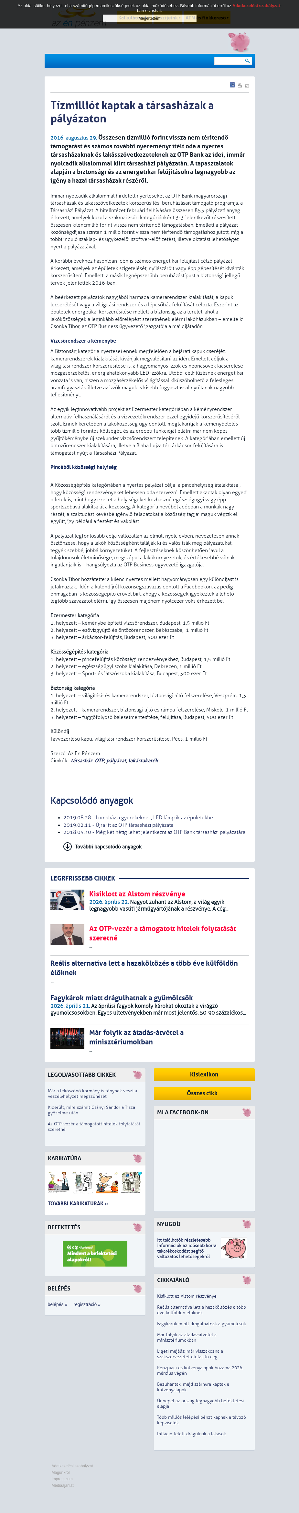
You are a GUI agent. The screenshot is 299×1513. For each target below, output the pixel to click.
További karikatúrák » (78, 1203)
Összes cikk (202, 1093)
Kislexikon (204, 1074)
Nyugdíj (168, 1224)
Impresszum (62, 1479)
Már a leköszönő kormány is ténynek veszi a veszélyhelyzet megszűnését (92, 1093)
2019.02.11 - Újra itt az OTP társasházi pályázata (118, 825)
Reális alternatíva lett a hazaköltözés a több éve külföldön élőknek (201, 1309)
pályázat (116, 760)
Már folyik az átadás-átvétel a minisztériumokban (187, 1337)
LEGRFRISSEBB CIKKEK (82, 878)
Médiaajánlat (63, 1485)
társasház (81, 760)
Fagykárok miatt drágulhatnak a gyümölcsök (201, 1323)
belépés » (58, 1304)
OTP (99, 760)
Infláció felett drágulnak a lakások (191, 1434)
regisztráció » (87, 1304)
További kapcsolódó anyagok (108, 847)
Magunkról (61, 1472)
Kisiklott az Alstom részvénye (187, 1296)
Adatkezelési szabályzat (72, 1466)
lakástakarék (143, 760)
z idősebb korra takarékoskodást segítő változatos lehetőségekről (186, 1251)
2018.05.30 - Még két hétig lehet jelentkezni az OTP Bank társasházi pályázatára (154, 832)
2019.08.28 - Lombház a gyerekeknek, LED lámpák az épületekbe (138, 818)
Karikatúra (64, 1158)
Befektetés (64, 1227)
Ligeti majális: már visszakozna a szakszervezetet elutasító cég (190, 1353)
